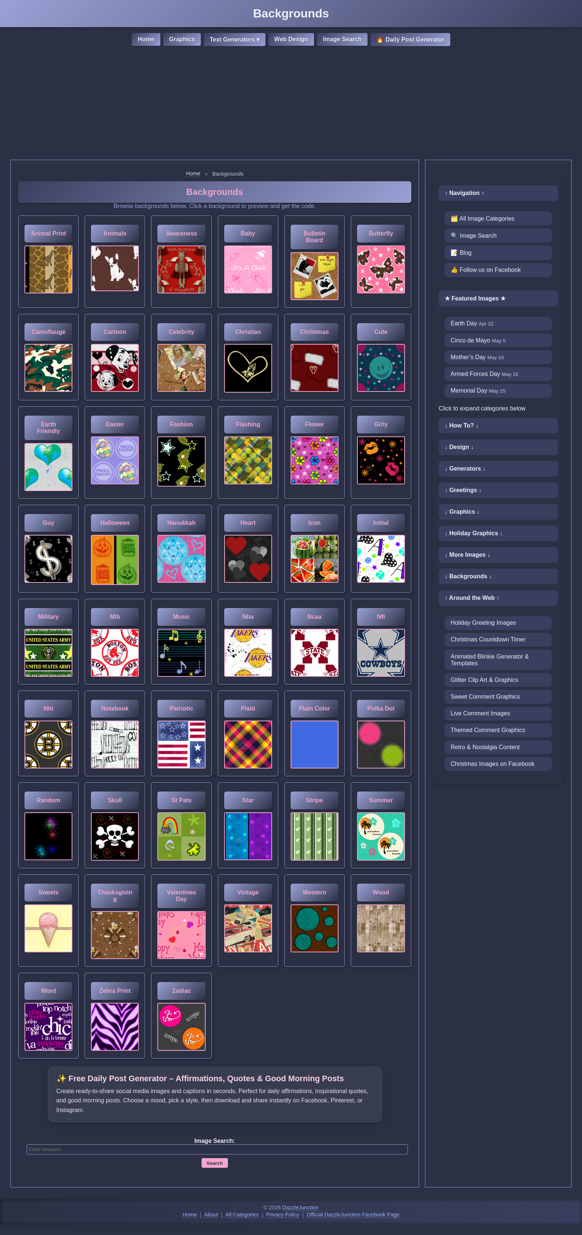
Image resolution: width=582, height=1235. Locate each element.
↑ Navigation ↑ (464, 193)
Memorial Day (478, 390)
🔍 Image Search (474, 236)
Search (214, 1163)
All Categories (242, 1215)
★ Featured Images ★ (475, 298)
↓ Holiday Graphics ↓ (474, 533)
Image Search (342, 39)
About (211, 1215)
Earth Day (472, 323)
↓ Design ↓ (459, 447)
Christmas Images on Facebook (492, 764)
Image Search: (214, 1141)
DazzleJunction (300, 1207)
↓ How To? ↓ (461, 425)
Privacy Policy (283, 1215)
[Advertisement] (291, 104)
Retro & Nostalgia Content (485, 747)
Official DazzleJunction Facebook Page (353, 1215)
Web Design (291, 39)
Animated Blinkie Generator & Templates (490, 659)
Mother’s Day (477, 357)
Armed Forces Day (484, 374)
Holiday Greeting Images (483, 623)
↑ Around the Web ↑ (472, 598)
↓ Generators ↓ (465, 468)
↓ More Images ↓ (467, 555)
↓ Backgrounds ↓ (468, 576)
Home (146, 39)
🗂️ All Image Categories (482, 218)
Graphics (182, 39)
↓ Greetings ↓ (463, 490)
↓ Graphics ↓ (462, 511)
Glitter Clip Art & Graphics (484, 680)
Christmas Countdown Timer (488, 639)
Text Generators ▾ (234, 39)
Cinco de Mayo (478, 340)
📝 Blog (461, 253)
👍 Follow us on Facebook (486, 270)
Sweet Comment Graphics (485, 696)
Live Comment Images (480, 713)
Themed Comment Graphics (488, 730)
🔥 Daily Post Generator (410, 39)
